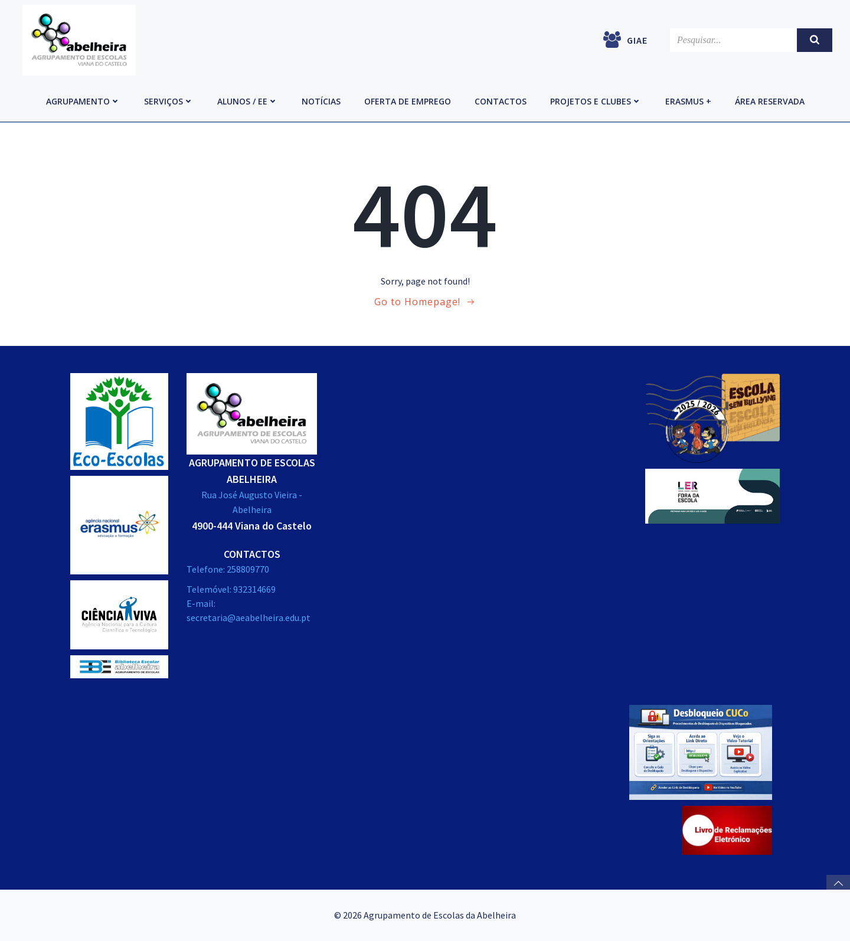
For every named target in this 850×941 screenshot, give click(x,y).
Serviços (169, 101)
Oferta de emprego (407, 101)
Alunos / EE (247, 101)
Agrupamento (83, 101)
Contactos (501, 101)
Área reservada (770, 101)
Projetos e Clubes (596, 101)
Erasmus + (688, 101)
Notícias (321, 101)
